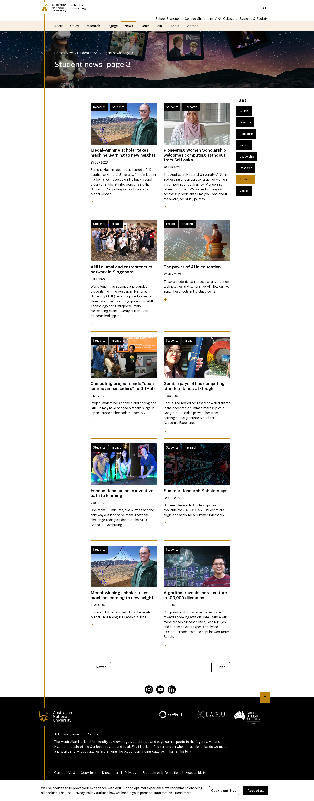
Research (93, 26)
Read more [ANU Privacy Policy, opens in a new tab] (183, 793)
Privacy (130, 773)
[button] (265, 8)
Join (159, 26)
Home (58, 53)
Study (74, 26)
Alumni (244, 111)
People (173, 26)
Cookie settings (224, 791)
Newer (101, 667)
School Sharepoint (169, 19)
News (128, 26)
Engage (112, 26)
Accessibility (196, 773)
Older (220, 667)
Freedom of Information (161, 773)
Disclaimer (110, 773)
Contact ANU (64, 773)
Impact (244, 145)
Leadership (247, 156)
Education (246, 133)
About (59, 26)
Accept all (255, 791)
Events (144, 26)
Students (246, 179)
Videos (244, 190)
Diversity (245, 122)
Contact (192, 26)
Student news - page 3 (116, 53)
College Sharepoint (199, 19)
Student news (87, 53)
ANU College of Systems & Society (241, 19)
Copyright (88, 773)
